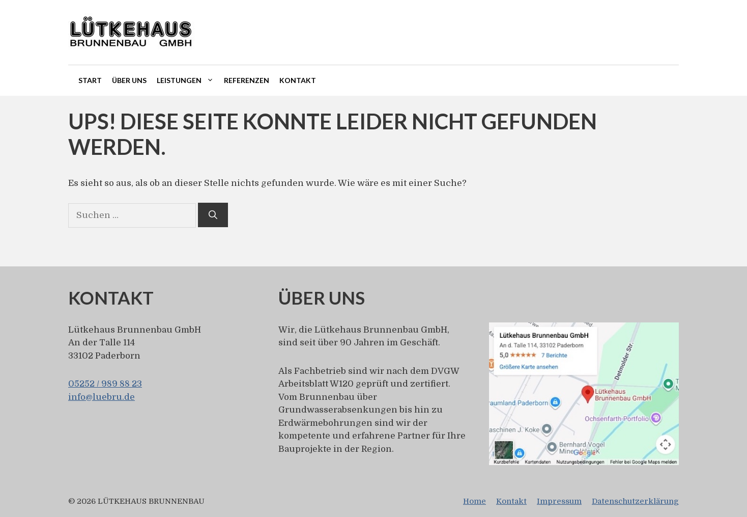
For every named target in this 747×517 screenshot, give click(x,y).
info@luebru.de (101, 397)
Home (474, 501)
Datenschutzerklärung (635, 501)
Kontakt (297, 80)
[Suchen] (213, 215)
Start (90, 80)
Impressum (559, 501)
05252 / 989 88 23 (105, 384)
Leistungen (188, 80)
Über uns (129, 80)
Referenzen (246, 80)
